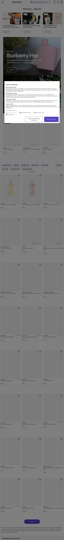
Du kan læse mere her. (11, 110)
